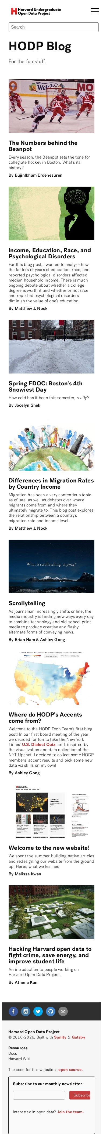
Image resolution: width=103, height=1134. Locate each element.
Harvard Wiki (19, 1058)
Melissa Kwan (28, 874)
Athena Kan (26, 982)
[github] (50, 1011)
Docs (12, 1053)
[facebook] (13, 1011)
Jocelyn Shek (28, 405)
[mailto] (63, 1011)
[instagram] (25, 1011)
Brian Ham (25, 639)
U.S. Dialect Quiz (38, 744)
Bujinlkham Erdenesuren (38, 175)
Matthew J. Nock (31, 308)
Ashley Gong (52, 639)
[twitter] (38, 1011)
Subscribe (82, 1095)
